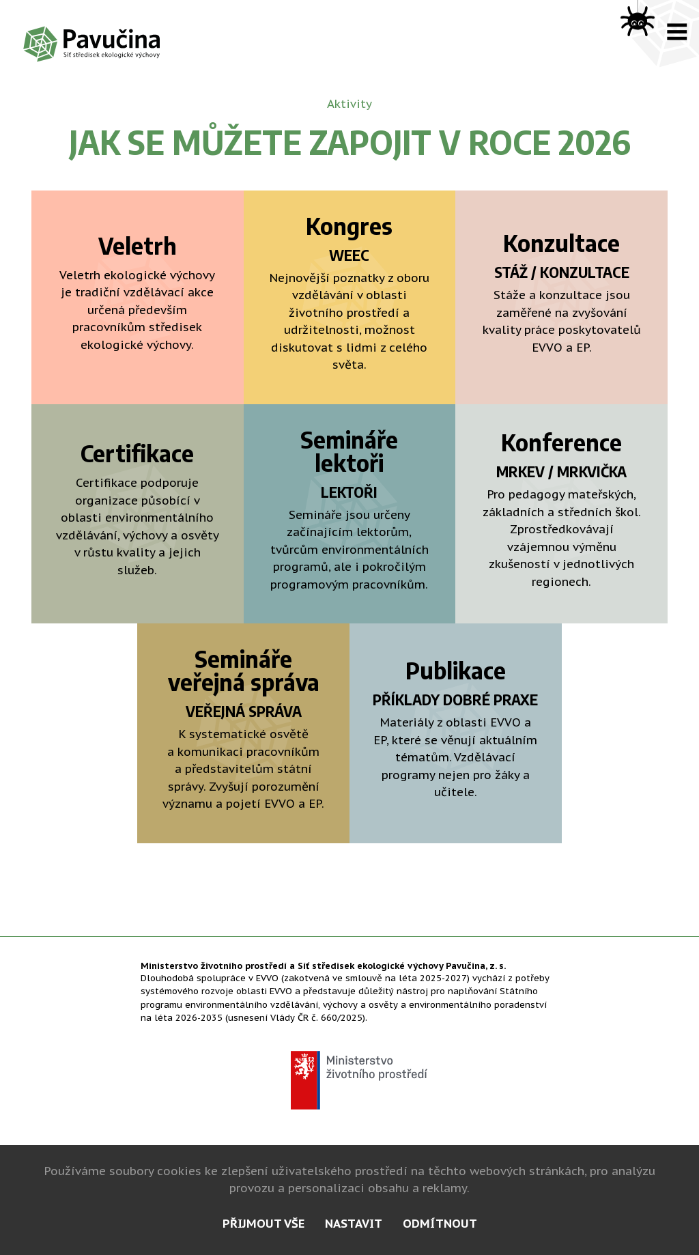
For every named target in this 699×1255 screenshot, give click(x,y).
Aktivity (349, 103)
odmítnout (440, 1223)
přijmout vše (263, 1223)
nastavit (353, 1223)
